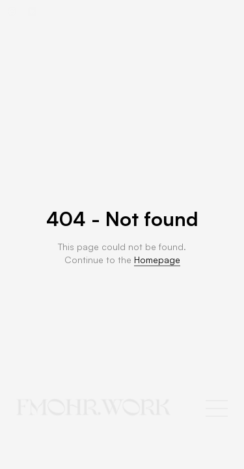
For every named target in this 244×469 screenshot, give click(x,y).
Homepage (157, 259)
